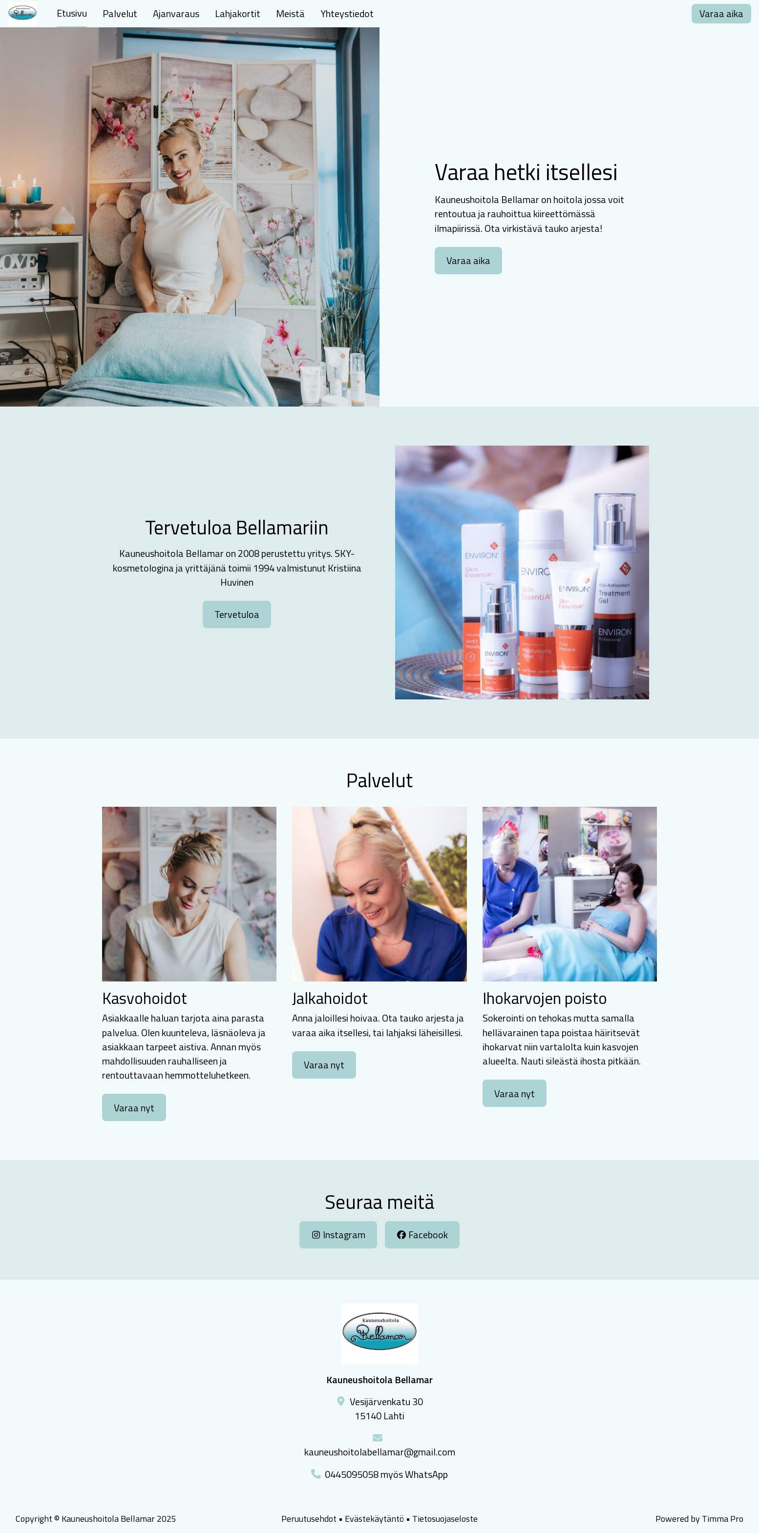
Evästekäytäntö (374, 1519)
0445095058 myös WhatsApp (386, 1474)
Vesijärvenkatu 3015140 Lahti (386, 1408)
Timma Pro (722, 1518)
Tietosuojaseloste (445, 1518)
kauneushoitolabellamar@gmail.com (379, 1451)
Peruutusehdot (309, 1518)
